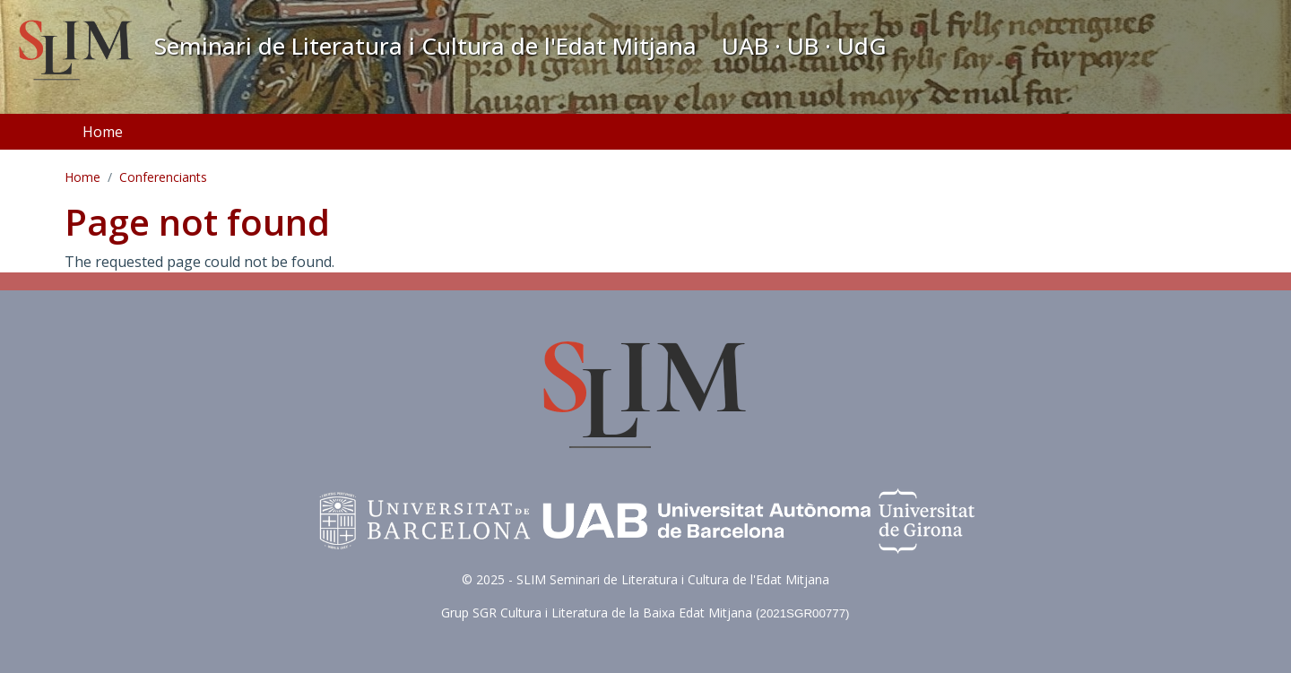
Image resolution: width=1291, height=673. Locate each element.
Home (102, 132)
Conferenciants (163, 177)
